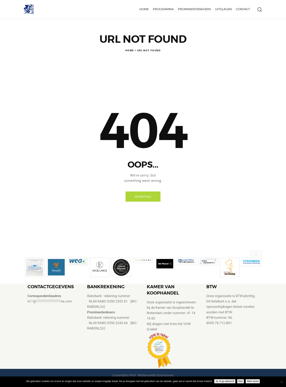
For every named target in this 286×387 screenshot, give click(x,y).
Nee (240, 381)
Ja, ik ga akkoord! (224, 381)
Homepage (143, 196)
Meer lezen (253, 381)
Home (129, 50)
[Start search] (259, 10)
